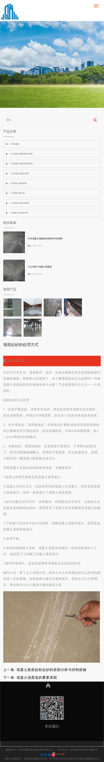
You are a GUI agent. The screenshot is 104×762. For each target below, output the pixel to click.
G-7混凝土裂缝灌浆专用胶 (21, 154)
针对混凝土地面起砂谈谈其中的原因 (45, 239)
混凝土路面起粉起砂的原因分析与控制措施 (51, 670)
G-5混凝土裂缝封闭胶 (19, 174)
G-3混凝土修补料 (17, 193)
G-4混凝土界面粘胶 (18, 183)
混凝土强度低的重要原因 (36, 677)
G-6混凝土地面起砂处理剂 (21, 164)
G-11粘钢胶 (14, 144)
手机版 (61, 754)
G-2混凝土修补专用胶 (19, 203)
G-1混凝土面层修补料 (19, 213)
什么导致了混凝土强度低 (40, 267)
